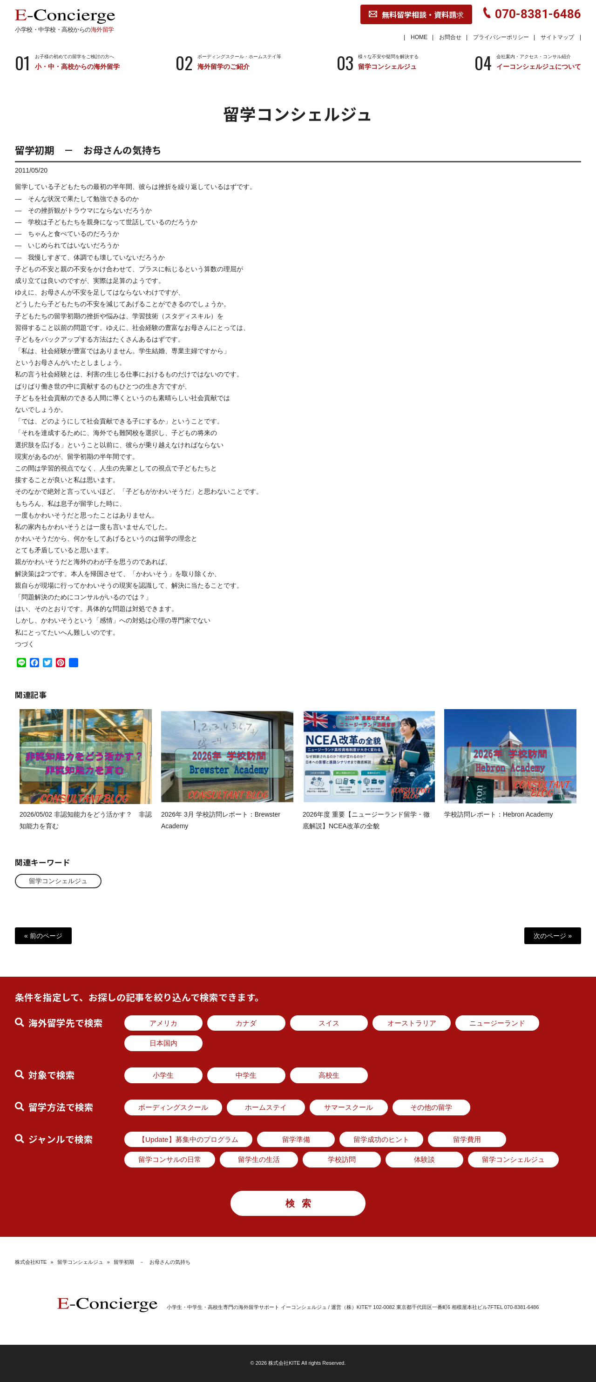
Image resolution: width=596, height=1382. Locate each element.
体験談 (424, 1159)
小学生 (163, 1075)
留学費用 (467, 1139)
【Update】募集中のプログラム (188, 1139)
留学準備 (296, 1139)
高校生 (328, 1075)
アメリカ (163, 1023)
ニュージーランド (497, 1023)
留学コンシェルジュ (58, 881)
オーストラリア (411, 1023)
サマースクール (348, 1107)
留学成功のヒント (381, 1139)
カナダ (246, 1023)
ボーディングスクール (173, 1107)
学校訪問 (342, 1159)
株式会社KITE (31, 1262)
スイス (328, 1023)
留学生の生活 (259, 1159)
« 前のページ (43, 935)
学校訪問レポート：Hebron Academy (498, 822)
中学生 (246, 1075)
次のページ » (553, 935)
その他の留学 (431, 1107)
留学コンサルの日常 (169, 1159)
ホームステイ (266, 1107)
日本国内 (163, 1043)
